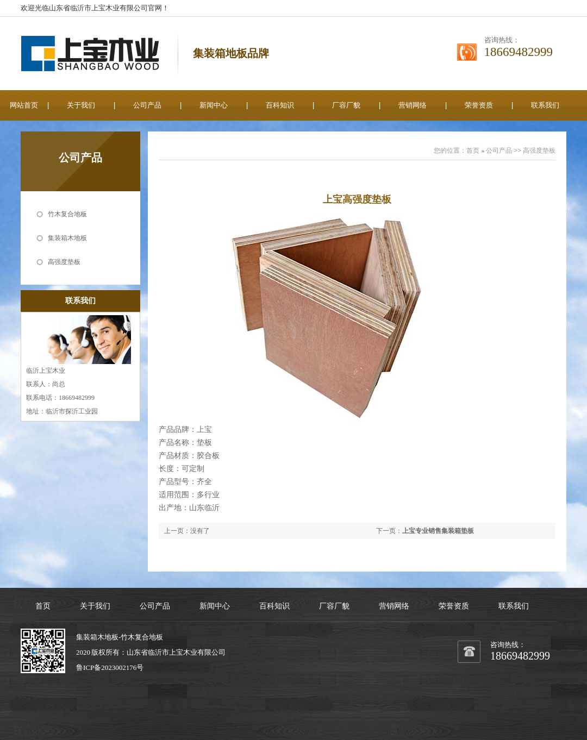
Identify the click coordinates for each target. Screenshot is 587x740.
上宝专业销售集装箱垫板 (438, 531)
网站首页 (24, 105)
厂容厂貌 (346, 105)
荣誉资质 (479, 105)
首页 (472, 150)
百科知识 (280, 105)
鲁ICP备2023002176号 (109, 667)
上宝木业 (183, 652)
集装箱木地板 (67, 238)
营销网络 (412, 105)
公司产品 (147, 105)
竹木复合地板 (67, 214)
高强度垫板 (64, 262)
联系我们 (545, 105)
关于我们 (81, 105)
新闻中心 (213, 105)
